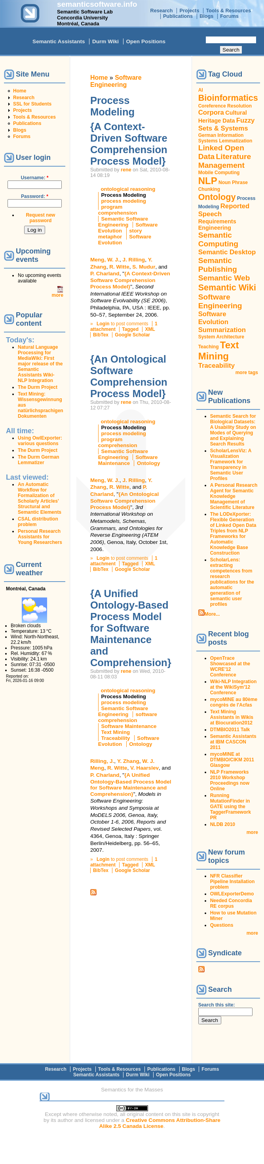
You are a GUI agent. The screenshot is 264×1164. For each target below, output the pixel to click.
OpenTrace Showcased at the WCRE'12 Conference (230, 666)
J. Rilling (133, 260)
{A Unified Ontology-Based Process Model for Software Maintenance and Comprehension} (130, 628)
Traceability (115, 738)
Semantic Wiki (227, 287)
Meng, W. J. (105, 260)
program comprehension (117, 210)
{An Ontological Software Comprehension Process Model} (128, 376)
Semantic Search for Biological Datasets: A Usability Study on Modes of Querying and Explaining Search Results (233, 430)
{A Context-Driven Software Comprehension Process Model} (128, 144)
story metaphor (120, 234)
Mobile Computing (219, 172)
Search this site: (231, 31)
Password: (34, 196)
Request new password (40, 217)
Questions (222, 925)
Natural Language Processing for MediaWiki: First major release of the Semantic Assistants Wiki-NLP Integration (40, 363)
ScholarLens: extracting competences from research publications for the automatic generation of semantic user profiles (232, 582)
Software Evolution (213, 318)
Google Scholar (132, 335)
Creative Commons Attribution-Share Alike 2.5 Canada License (159, 1123)
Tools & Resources (228, 10)
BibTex (100, 335)
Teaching (208, 347)
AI (200, 90)
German (207, 135)
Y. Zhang (128, 761)
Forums (229, 16)
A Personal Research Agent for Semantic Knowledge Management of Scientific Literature (234, 496)
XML (150, 329)
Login (103, 324)
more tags (247, 372)
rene (126, 170)
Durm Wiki (105, 41)
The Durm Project (37, 387)
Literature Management (224, 160)
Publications (178, 16)
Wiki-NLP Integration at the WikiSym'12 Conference (233, 687)
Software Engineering (116, 81)
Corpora (211, 112)
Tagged (130, 329)
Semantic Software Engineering (123, 222)
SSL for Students (32, 104)
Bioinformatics (228, 98)
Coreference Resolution (225, 106)
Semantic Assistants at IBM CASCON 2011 (233, 742)
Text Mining (115, 732)
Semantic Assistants (58, 41)
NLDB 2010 (222, 824)
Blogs (206, 16)
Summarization (222, 330)
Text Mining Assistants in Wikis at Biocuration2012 (231, 717)
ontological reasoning (128, 189)
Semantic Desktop (227, 252)
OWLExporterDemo (232, 894)
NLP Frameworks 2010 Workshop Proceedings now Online (229, 780)
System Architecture (221, 337)
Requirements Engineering (217, 224)
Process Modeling (123, 195)
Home (19, 91)
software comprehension (127, 717)
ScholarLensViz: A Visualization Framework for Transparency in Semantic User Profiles (230, 464)
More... (212, 614)
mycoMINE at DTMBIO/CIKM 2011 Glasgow (232, 759)
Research (161, 10)
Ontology (148, 463)
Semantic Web (224, 278)
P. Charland (105, 274)
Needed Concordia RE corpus (231, 903)
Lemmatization (235, 141)
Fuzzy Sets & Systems (226, 124)
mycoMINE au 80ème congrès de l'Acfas (233, 702)
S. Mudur (143, 267)
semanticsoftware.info (97, 4)
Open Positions (145, 41)
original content (145, 1114)
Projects (189, 10)
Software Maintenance (128, 460)
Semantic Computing (218, 239)
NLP (207, 180)
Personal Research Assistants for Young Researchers (40, 536)
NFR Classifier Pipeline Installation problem (232, 881)
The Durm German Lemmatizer (38, 459)
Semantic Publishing (217, 264)
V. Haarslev (144, 768)
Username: (34, 178)
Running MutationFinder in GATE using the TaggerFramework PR (230, 806)
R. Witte (119, 267)
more (57, 295)
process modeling (123, 201)
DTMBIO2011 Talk (230, 729)
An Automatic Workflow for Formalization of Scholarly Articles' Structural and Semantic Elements (39, 498)
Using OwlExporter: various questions (40, 440)
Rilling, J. (102, 761)
